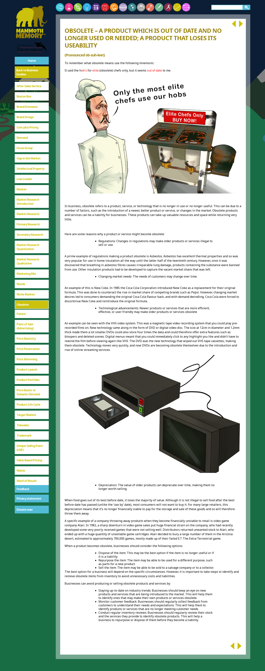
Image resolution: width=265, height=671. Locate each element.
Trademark (24, 435)
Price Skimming (27, 359)
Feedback (23, 489)
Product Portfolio (28, 380)
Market (21, 189)
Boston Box (24, 96)
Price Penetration (28, 349)
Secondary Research (30, 235)
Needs (21, 284)
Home (32, 61)
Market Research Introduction (28, 202)
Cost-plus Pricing (27, 127)
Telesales (23, 425)
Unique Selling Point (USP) (30, 448)
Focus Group (25, 148)
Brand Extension (27, 107)
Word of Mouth (26, 481)
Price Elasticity (26, 339)
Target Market (26, 415)
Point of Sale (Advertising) (25, 326)
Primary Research (28, 224)
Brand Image (25, 117)
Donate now (25, 510)
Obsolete (23, 305)
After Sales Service (29, 86)
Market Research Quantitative (28, 247)
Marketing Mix (26, 274)
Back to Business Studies (27, 72)
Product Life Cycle (28, 404)
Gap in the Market (28, 158)
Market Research (28, 214)
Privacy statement (29, 498)
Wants (21, 470)
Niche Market (26, 294)
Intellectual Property (30, 169)
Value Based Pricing (29, 460)
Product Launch (27, 369)
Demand (22, 138)
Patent (21, 314)
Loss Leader (24, 179)
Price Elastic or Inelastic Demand (28, 392)
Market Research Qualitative (28, 261)
